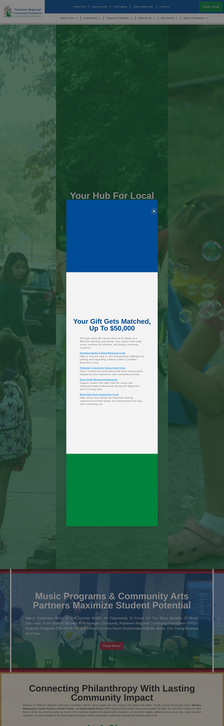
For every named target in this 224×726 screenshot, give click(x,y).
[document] (112, 363)
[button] (154, 211)
